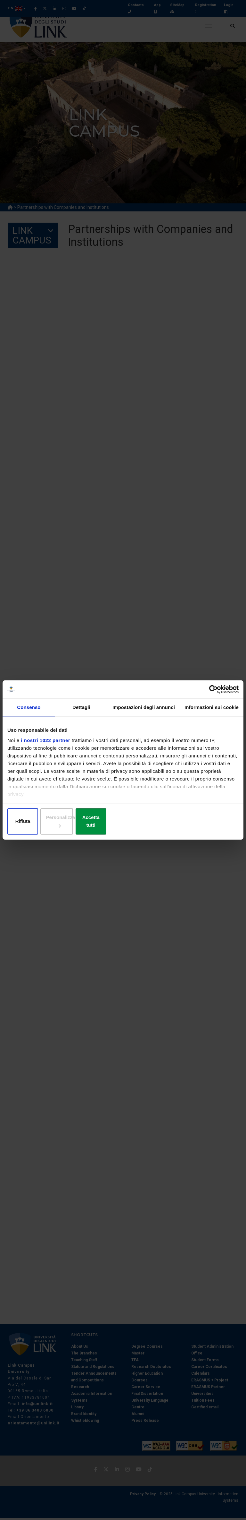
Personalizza (123, 821)
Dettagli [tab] (81, 711)
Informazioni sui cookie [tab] (211, 711)
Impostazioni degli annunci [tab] (143, 711)
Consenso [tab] (28, 711)
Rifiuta (45, 821)
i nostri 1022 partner (45, 744)
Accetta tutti (201, 821)
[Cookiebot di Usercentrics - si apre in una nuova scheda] (211, 693)
